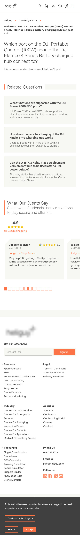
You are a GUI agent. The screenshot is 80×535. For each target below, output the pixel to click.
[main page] (10, 5)
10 (42, 288)
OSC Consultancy (14, 380)
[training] (59, 6)
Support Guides (12, 472)
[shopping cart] (46, 6)
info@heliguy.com (53, 464)
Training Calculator (15, 464)
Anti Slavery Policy (53, 372)
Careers (47, 422)
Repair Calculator (14, 468)
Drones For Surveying (16, 422)
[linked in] (45, 476)
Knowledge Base (13, 476)
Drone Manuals (12, 480)
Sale (6, 372)
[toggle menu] (73, 6)
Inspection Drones (14, 426)
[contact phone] (66, 6)
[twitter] (56, 476)
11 (46, 288)
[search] (40, 6)
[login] (53, 6)
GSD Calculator (12, 460)
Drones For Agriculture (16, 434)
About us (48, 410)
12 (50, 288)
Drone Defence (12, 392)
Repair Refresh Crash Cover (19, 376)
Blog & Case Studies (15, 452)
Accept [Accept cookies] (29, 529)
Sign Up (64, 352)
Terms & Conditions (54, 368)
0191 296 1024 (50, 452)
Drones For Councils (15, 430)
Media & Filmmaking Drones (20, 438)
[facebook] (50, 476)
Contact (48, 426)
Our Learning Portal (54, 418)
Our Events (49, 414)
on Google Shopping (15, 231)
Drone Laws (10, 456)
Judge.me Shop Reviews (23, 253)
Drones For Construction (18, 410)
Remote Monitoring (15, 396)
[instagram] (61, 476)
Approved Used (12, 368)
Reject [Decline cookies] (11, 529)
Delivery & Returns (53, 376)
